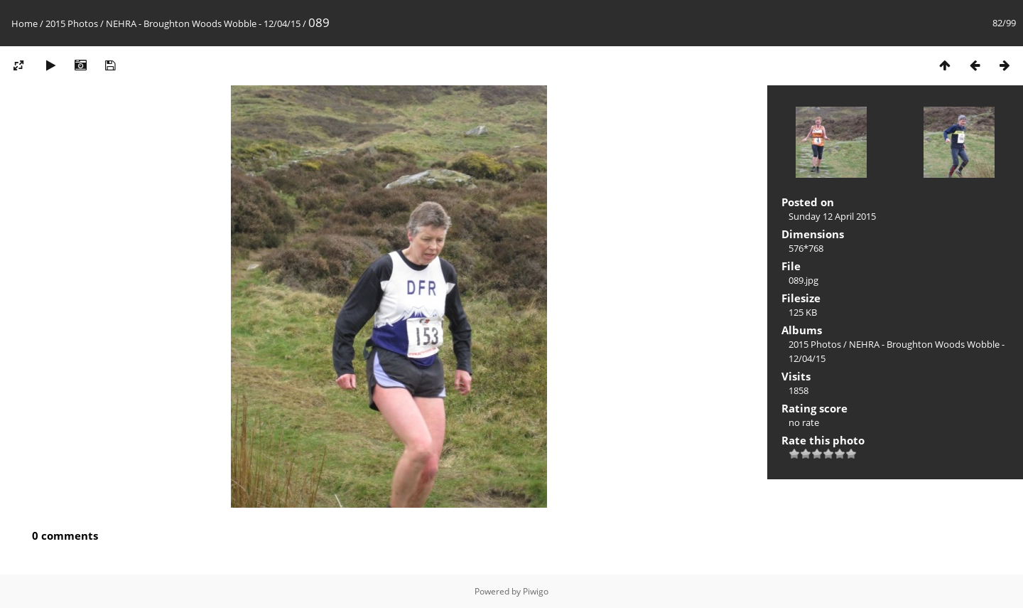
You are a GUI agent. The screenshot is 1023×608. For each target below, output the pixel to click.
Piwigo (535, 591)
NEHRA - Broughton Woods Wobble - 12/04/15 (203, 23)
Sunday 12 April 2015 (832, 216)
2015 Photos (71, 23)
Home (24, 23)
